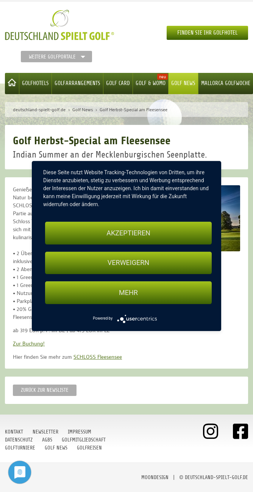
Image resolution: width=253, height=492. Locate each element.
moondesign (155, 477)
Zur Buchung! (29, 343)
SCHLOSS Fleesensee (97, 356)
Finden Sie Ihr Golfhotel (207, 33)
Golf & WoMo (151, 83)
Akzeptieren (128, 233)
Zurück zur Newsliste (45, 390)
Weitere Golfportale (52, 57)
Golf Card (118, 83)
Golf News (183, 83)
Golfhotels (35, 83)
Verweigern (128, 263)
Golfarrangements (77, 83)
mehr (128, 292)
